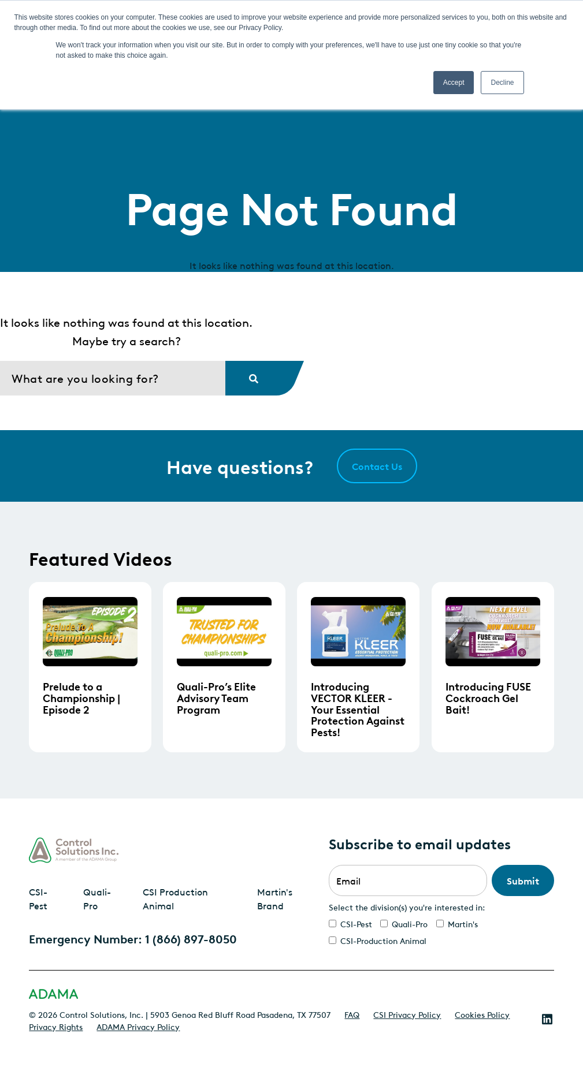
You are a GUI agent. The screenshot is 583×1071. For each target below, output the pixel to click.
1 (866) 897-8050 (191, 938)
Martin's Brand (274, 898)
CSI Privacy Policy (407, 1014)
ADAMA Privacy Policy (138, 1026)
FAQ (351, 1014)
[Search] (112, 378)
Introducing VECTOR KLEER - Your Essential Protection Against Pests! (357, 708)
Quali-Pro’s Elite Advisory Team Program (216, 697)
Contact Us (377, 466)
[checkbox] (441, 931)
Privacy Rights (56, 1026)
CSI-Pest (38, 898)
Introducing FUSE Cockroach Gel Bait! (488, 697)
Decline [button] (502, 83)
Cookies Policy (482, 1014)
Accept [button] (454, 83)
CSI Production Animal (175, 898)
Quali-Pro (97, 898)
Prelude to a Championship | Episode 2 (81, 697)
